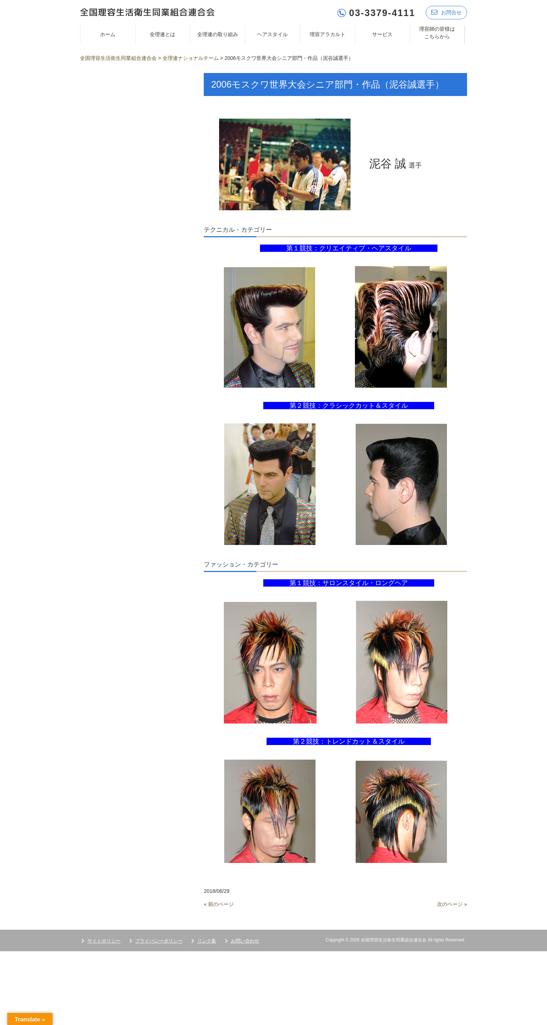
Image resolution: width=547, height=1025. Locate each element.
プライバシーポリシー (159, 940)
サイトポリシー (104, 940)
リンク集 (206, 940)
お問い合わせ (245, 940)
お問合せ (446, 12)
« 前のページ (219, 903)
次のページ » (452, 903)
